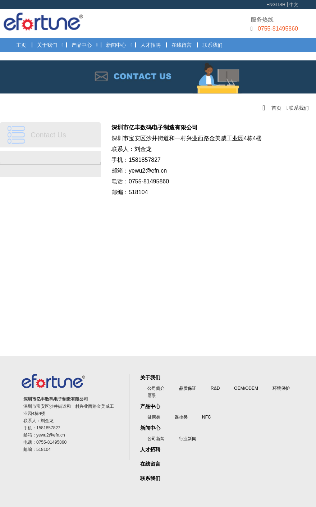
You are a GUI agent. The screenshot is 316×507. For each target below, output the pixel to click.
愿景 (151, 395)
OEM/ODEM (246, 388)
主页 (21, 45)
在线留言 (181, 45)
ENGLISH (275, 4)
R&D (215, 388)
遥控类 (181, 417)
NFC (206, 417)
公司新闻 (156, 438)
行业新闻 (187, 438)
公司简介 (156, 388)
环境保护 (281, 388)
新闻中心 (116, 45)
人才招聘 (151, 45)
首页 (276, 108)
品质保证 (187, 388)
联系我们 (212, 45)
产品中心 (82, 45)
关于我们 (47, 45)
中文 (293, 4)
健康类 (153, 417)
